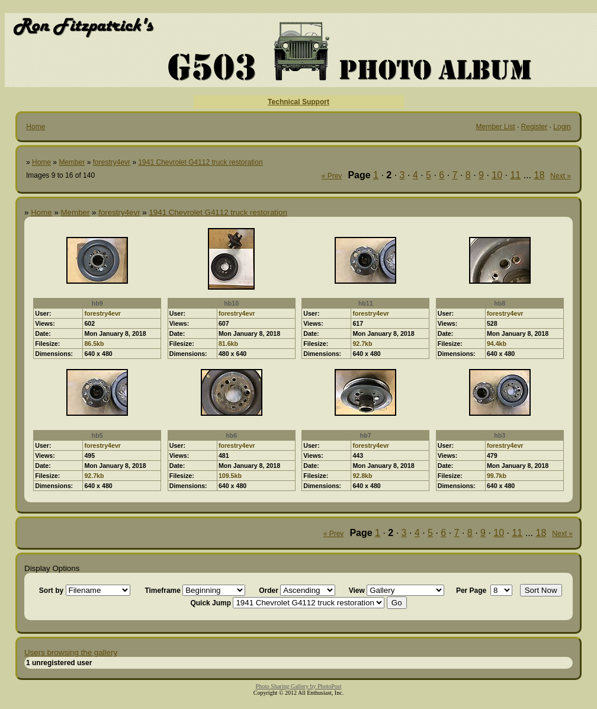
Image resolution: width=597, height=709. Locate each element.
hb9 (97, 303)
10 (497, 175)
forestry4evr (111, 162)
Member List (495, 127)
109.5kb (230, 475)
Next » (560, 176)
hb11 (365, 303)
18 (539, 175)
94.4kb (496, 343)
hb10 (231, 303)
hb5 (97, 435)
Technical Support (298, 102)
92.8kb (362, 475)
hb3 (499, 435)
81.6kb (228, 343)
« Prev (332, 176)
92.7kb (362, 343)
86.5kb (94, 343)
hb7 (365, 435)
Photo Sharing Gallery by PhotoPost (298, 686)
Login (561, 127)
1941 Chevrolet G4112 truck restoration (200, 162)
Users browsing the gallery (70, 652)
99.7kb (496, 475)
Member (72, 162)
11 (515, 175)
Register (534, 127)
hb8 (499, 303)
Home (35, 127)
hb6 (231, 435)
